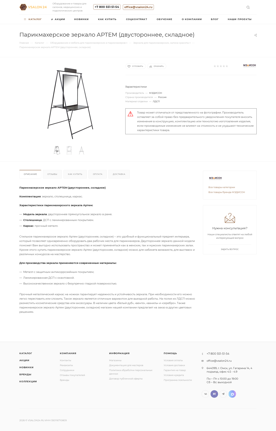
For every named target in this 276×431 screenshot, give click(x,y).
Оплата (97, 174)
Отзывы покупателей (72, 375)
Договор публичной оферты (126, 378)
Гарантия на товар (175, 370)
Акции (24, 360)
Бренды (25, 374)
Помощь (170, 353)
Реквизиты (66, 365)
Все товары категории (221, 187)
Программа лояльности (178, 380)
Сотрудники (67, 370)
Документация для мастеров (126, 365)
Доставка (119, 174)
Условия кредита (174, 375)
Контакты (65, 360)
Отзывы (52, 174)
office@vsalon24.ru (138, 7)
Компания (68, 353)
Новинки (26, 367)
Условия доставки (174, 365)
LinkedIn (232, 394)
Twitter (214, 394)
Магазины (115, 360)
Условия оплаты (173, 360)
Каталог (25, 353)
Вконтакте (205, 394)
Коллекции (28, 381)
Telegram (223, 394)
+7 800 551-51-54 (107, 7)
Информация (119, 353)
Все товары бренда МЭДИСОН (226, 192)
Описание (30, 174)
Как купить (75, 174)
